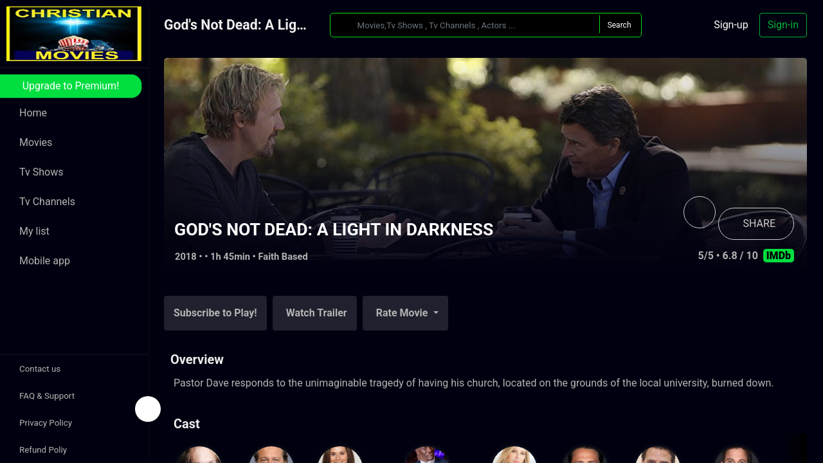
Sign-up (731, 25)
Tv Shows (41, 172)
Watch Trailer (316, 313)
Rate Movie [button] (403, 313)
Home (33, 113)
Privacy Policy (45, 423)
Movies (35, 142)
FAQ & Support (47, 396)
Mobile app (44, 261)
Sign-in (783, 25)
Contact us (39, 369)
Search (619, 25)
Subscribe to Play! (215, 313)
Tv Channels (47, 201)
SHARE (759, 223)
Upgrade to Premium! (71, 86)
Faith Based (283, 256)
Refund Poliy (43, 450)
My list (34, 231)
